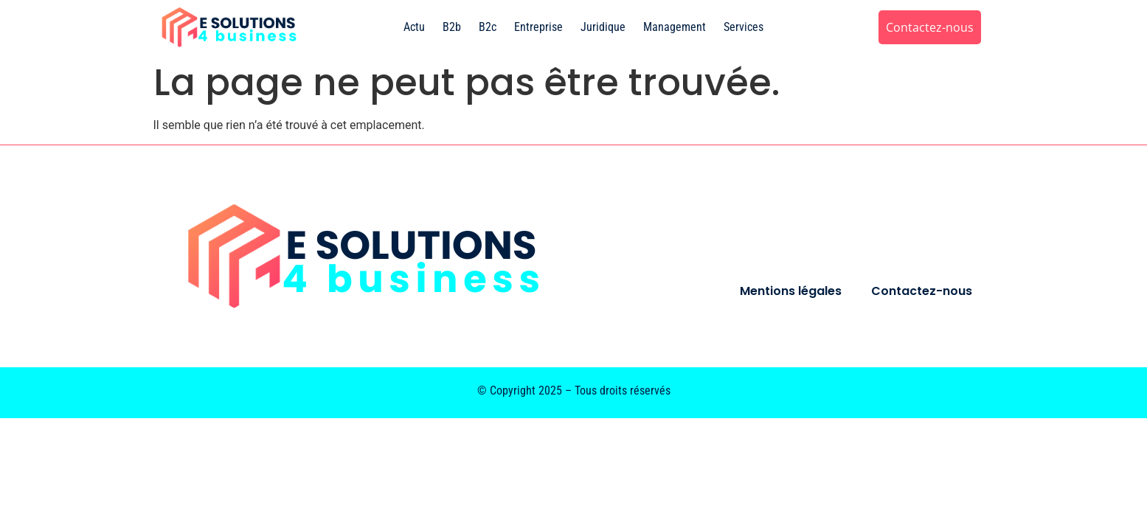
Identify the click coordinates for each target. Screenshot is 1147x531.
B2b (452, 27)
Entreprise (538, 27)
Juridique (603, 27)
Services (743, 27)
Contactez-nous (921, 290)
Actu (414, 27)
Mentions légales (791, 290)
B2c (487, 27)
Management (674, 27)
